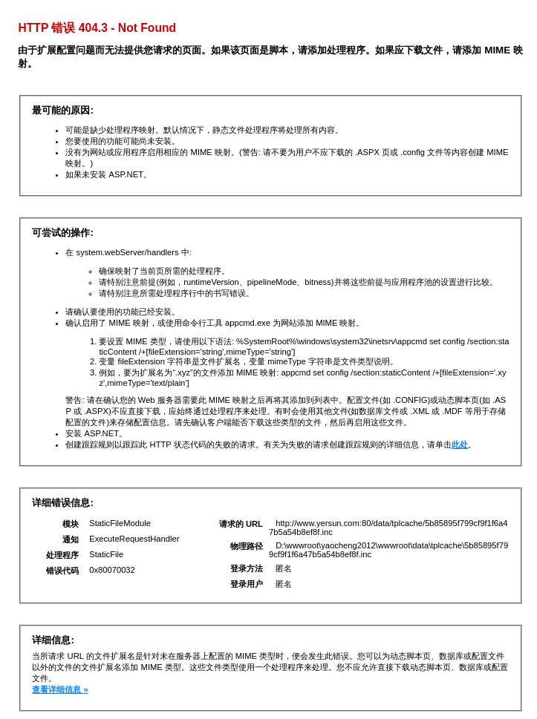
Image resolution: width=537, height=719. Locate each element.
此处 (460, 444)
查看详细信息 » (60, 689)
